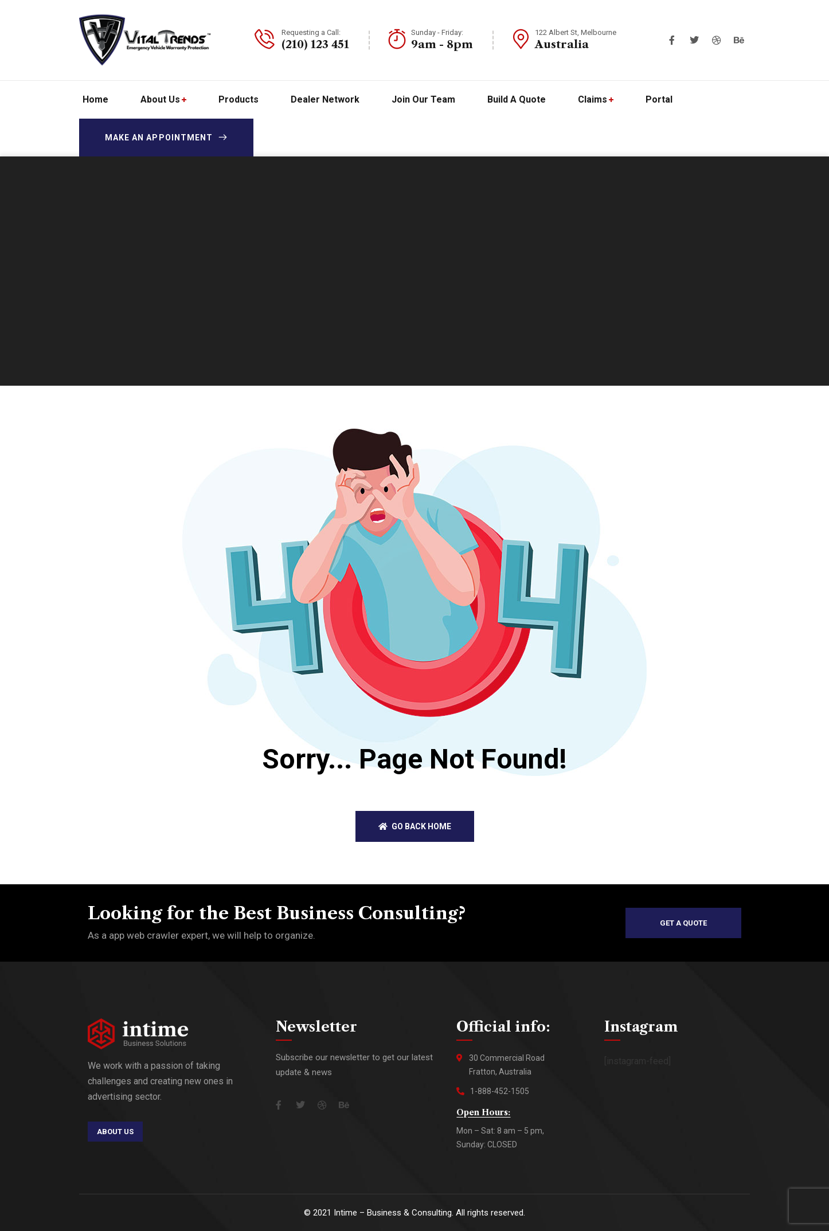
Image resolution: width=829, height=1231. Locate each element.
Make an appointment (166, 137)
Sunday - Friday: (437, 32)
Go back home (414, 826)
